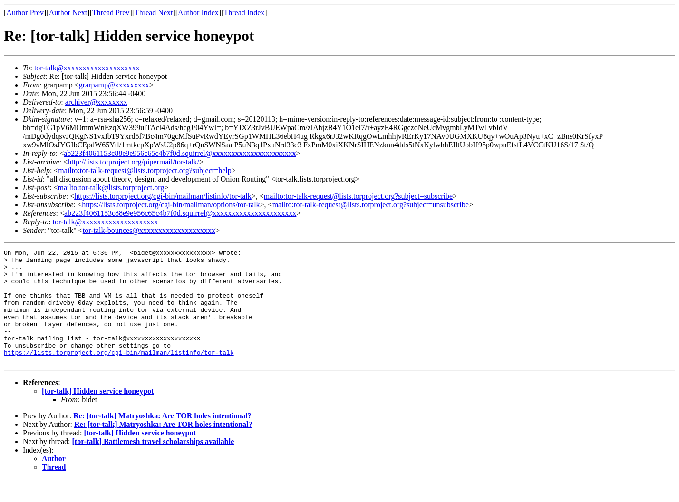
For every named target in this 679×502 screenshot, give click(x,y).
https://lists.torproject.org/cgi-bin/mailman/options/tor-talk (171, 205)
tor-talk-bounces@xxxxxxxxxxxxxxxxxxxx (149, 230)
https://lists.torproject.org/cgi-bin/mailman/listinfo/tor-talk (163, 196)
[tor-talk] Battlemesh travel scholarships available (153, 464)
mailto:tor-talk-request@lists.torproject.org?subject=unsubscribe (370, 205)
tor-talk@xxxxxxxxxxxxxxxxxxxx (87, 68)
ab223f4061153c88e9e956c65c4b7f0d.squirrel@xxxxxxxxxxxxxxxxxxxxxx (180, 153)
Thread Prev (111, 13)
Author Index (198, 13)
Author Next (68, 13)
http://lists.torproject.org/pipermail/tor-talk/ (133, 162)
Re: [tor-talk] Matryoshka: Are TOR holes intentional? (162, 438)
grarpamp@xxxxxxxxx (114, 85)
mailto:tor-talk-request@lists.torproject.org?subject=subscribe (358, 196)
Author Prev (25, 13)
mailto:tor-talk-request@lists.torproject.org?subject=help (144, 170)
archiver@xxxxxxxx (96, 102)
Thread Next (154, 13)
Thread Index (244, 13)
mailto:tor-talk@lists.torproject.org (111, 187)
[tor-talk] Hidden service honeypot (98, 414)
